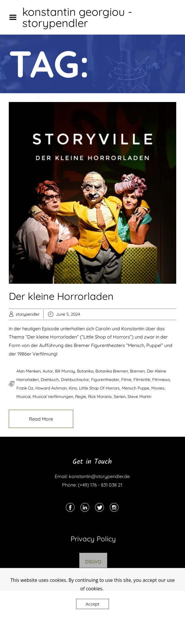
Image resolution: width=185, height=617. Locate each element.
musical (23, 396)
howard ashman (51, 388)
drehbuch (50, 379)
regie (80, 396)
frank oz (24, 388)
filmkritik (141, 379)
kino (73, 388)
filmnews (161, 379)
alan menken (28, 371)
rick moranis (100, 396)
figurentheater (105, 379)
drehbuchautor (75, 379)
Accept (93, 604)
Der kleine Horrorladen (61, 296)
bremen (137, 371)
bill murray (65, 371)
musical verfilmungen (52, 396)
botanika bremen (111, 371)
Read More (41, 419)
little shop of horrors (99, 388)
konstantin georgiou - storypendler (77, 17)
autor (48, 371)
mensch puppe (135, 388)
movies (158, 388)
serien (120, 396)
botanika (85, 371)
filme (126, 379)
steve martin (139, 396)
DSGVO (93, 562)
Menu (15, 17)
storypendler (28, 314)
